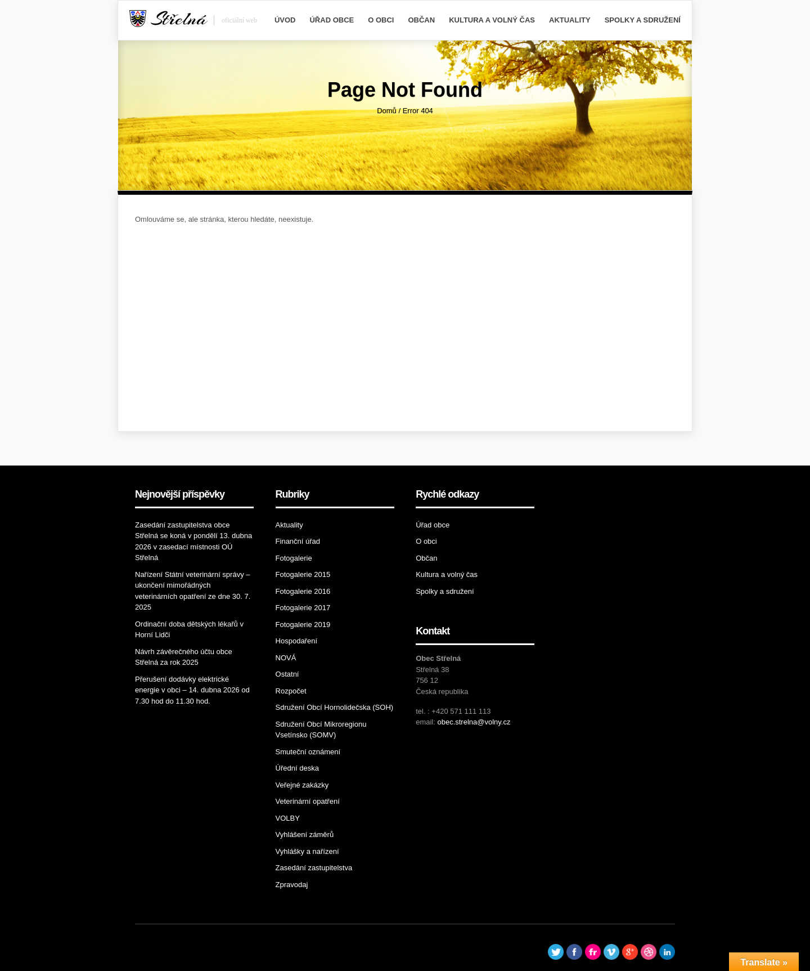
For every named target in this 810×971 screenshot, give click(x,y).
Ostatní (287, 674)
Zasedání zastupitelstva (314, 867)
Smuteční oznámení (308, 752)
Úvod (285, 20)
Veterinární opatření (308, 801)
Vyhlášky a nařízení (307, 851)
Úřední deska (297, 768)
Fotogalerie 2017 (303, 607)
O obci (381, 20)
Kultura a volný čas (492, 20)
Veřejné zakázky (302, 785)
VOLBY (288, 818)
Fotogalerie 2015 (303, 574)
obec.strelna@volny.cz (473, 722)
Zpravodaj (292, 884)
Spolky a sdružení (643, 20)
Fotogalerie (294, 558)
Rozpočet (291, 691)
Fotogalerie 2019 (303, 624)
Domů (387, 110)
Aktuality (570, 20)
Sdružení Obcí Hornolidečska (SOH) (335, 707)
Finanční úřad (298, 541)
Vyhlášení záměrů (305, 834)
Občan (421, 20)
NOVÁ (286, 658)
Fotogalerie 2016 (303, 591)
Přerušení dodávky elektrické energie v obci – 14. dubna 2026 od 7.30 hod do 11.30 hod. (192, 690)
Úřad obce (331, 20)
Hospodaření (296, 641)
